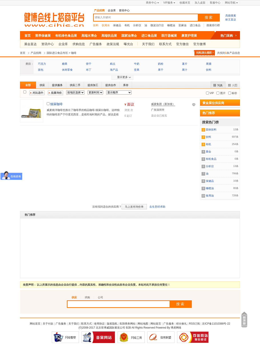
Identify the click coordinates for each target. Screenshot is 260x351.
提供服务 (57, 85)
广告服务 (96, 44)
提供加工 (93, 85)
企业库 (112, 10)
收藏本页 (185, 2)
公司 (100, 297)
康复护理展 (189, 35)
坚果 (136, 69)
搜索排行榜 (213, 25)
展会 (208, 151)
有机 (127, 25)
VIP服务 (168, 2)
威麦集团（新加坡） (163, 104)
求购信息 (78, 44)
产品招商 (99, 10)
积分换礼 (181, 323)
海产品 (114, 69)
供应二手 (75, 85)
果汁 (184, 69)
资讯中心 (124, 10)
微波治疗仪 (157, 25)
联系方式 (165, 44)
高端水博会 (89, 35)
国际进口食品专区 (57, 52)
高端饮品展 (109, 35)
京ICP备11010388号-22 (216, 323)
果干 (160, 69)
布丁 (88, 69)
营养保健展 (43, 35)
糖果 (64, 63)
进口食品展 (149, 35)
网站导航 (230, 2)
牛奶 (136, 63)
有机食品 (211, 158)
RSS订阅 (194, 323)
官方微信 (182, 44)
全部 (28, 85)
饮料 (95, 25)
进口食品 (195, 25)
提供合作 (110, 85)
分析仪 (137, 25)
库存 (125, 85)
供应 (42, 85)
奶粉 (160, 63)
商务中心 (151, 2)
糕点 (112, 63)
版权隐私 (112, 323)
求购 (87, 297)
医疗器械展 (169, 35)
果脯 (208, 63)
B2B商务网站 (128, 323)
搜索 (209, 17)
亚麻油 (182, 25)
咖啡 (73, 52)
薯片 (184, 63)
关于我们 (148, 44)
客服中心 (215, 2)
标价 (234, 93)
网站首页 (35, 323)
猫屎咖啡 (56, 104)
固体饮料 (211, 129)
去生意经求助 (157, 206)
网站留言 (155, 323)
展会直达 (30, 44)
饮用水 (106, 25)
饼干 (88, 63)
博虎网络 (176, 327)
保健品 (117, 25)
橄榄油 (171, 25)
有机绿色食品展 (66, 35)
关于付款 (48, 323)
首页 (27, 35)
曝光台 (128, 44)
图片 (222, 93)
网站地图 (143, 323)
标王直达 (230, 19)
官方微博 (199, 44)
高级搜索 (230, 15)
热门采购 (226, 35)
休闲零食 (67, 69)
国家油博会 (129, 35)
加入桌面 (200, 2)
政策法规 (113, 44)
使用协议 (99, 323)
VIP (211, 93)
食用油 (210, 195)
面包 (40, 69)
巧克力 (42, 63)
